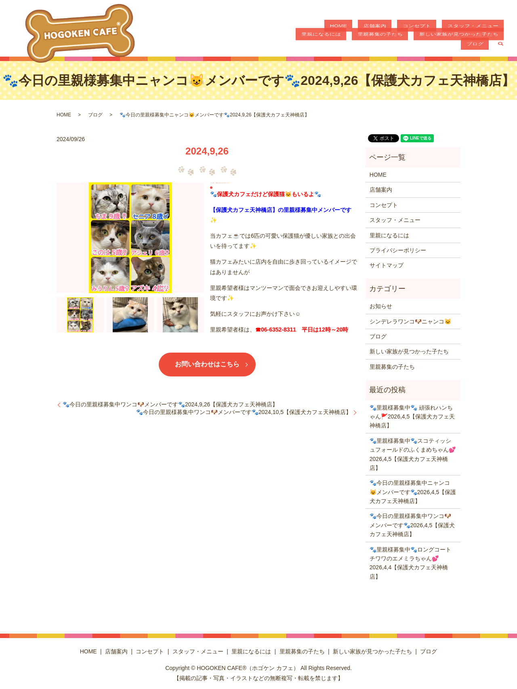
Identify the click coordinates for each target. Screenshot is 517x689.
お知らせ (381, 306)
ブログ (480, 42)
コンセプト (388, 28)
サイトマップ (387, 265)
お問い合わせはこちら (207, 364)
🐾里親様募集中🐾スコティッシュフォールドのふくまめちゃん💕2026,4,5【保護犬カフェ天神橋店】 (413, 454)
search (500, 42)
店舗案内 (356, 28)
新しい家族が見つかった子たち (426, 42)
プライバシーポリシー (398, 250)
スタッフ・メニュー (433, 28)
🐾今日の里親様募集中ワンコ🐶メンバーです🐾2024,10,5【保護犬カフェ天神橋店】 (243, 412)
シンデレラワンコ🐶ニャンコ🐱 (410, 321)
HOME (331, 28)
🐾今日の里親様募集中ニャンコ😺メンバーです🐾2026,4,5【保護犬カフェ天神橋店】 (413, 492)
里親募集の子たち (358, 42)
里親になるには (484, 28)
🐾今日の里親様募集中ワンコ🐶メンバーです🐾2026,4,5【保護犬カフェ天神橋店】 (412, 525)
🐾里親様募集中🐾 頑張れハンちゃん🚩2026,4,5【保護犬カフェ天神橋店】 (412, 416)
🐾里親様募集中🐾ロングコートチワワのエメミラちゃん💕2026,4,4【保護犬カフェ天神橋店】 (410, 563)
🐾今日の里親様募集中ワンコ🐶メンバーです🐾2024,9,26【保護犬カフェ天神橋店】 (170, 404)
